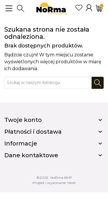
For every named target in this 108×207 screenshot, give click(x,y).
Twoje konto (23, 119)
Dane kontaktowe (31, 155)
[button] (20, 8)
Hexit (71, 183)
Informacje (20, 143)
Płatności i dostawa (33, 131)
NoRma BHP (61, 177)
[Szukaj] (48, 83)
